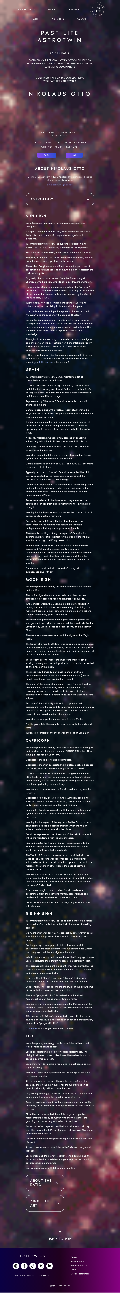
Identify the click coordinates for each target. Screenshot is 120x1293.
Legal (73, 1270)
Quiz (46, 155)
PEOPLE (74, 9)
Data (51, 9)
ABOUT (82, 18)
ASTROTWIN (26, 9)
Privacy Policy (77, 1262)
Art (74, 155)
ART (36, 18)
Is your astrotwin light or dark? (60, 185)
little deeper (45, 362)
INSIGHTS (58, 18)
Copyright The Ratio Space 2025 (60, 1286)
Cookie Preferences (80, 1274)
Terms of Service (79, 1266)
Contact (74, 1258)
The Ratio (31, 1028)
